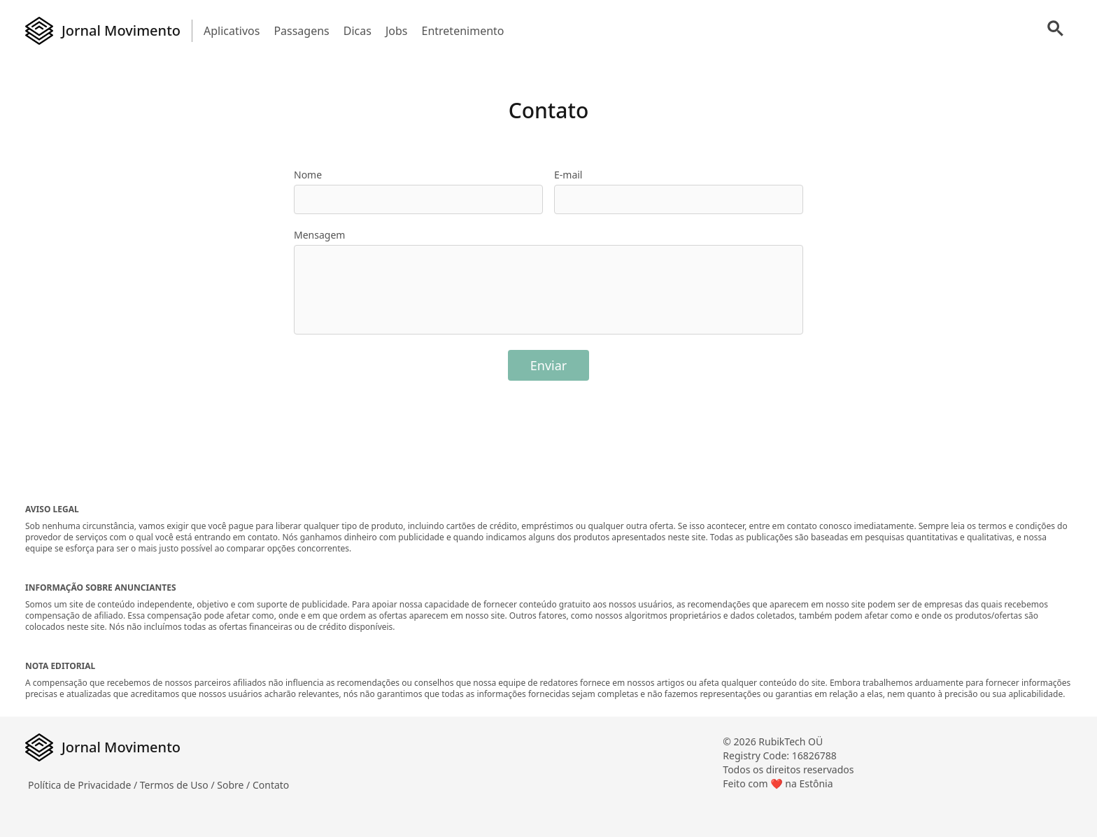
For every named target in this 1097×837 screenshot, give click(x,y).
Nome (308, 174)
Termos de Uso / (178, 785)
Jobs (396, 30)
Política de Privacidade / (84, 785)
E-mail (568, 174)
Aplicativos (232, 30)
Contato (271, 785)
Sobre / (235, 785)
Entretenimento (462, 30)
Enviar (548, 365)
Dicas (357, 30)
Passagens (301, 30)
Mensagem (319, 234)
